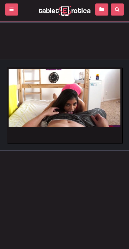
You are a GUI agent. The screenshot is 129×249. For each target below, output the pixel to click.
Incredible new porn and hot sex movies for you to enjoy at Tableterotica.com (64, 10)
